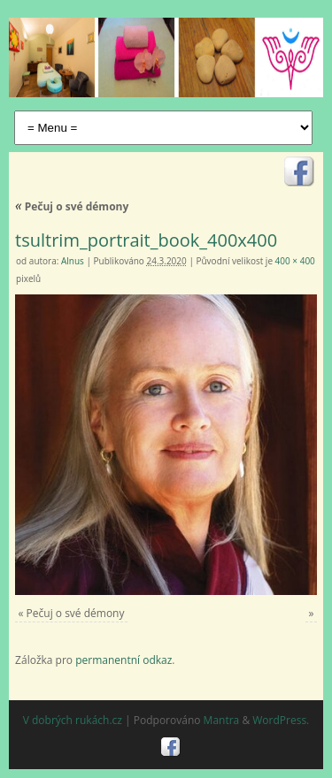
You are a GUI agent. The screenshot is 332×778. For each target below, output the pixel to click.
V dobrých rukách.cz (72, 720)
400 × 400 (295, 261)
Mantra (222, 720)
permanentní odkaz (123, 659)
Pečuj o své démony (71, 206)
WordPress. (280, 720)
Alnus (72, 261)
